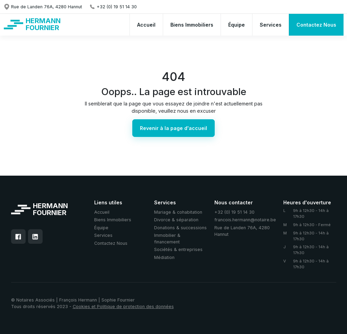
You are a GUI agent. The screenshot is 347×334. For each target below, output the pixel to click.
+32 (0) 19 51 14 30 (234, 212)
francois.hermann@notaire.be (245, 219)
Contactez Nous (110, 243)
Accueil (101, 212)
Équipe (101, 227)
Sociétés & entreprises (178, 249)
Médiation (164, 257)
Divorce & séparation (176, 219)
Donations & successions (180, 227)
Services (103, 235)
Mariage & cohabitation (178, 212)
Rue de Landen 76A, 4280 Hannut (242, 231)
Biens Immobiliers (112, 219)
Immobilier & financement (167, 238)
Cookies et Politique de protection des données (123, 306)
